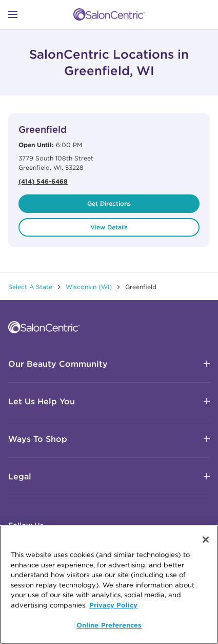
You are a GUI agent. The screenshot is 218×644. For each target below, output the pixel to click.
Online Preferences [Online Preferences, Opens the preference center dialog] (109, 625)
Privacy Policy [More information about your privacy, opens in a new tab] (113, 605)
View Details (109, 227)
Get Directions (109, 203)
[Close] (205, 540)
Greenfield (42, 129)
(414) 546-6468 (43, 181)
